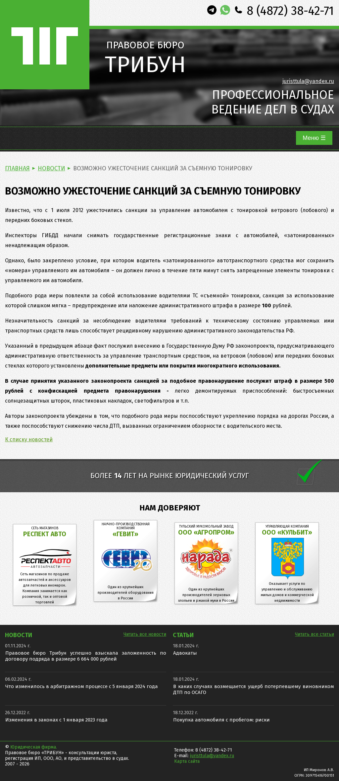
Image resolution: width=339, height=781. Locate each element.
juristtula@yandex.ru (308, 81)
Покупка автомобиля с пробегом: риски (221, 720)
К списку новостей (29, 439)
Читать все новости (144, 634)
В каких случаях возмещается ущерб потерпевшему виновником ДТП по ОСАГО (253, 689)
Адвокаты (185, 653)
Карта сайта (187, 761)
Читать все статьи (314, 634)
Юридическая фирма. (33, 747)
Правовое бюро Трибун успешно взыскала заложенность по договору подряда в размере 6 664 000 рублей (85, 656)
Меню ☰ (314, 138)
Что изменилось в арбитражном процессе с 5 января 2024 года (81, 686)
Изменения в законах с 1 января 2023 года (56, 720)
